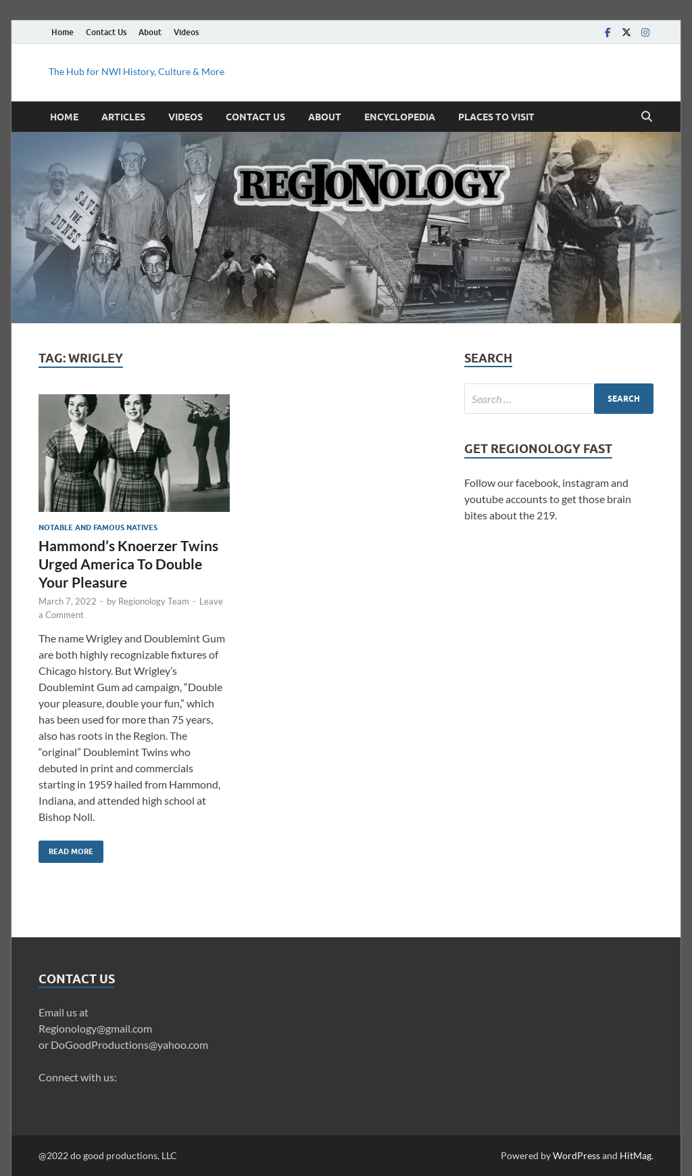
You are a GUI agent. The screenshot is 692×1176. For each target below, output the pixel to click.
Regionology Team (153, 601)
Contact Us (106, 32)
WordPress (576, 1155)
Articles (123, 117)
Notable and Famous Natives (98, 527)
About (150, 32)
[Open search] (647, 117)
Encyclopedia (399, 117)
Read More (66, 848)
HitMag (635, 1155)
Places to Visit (496, 117)
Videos (186, 32)
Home (62, 32)
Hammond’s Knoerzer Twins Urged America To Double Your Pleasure (128, 564)
